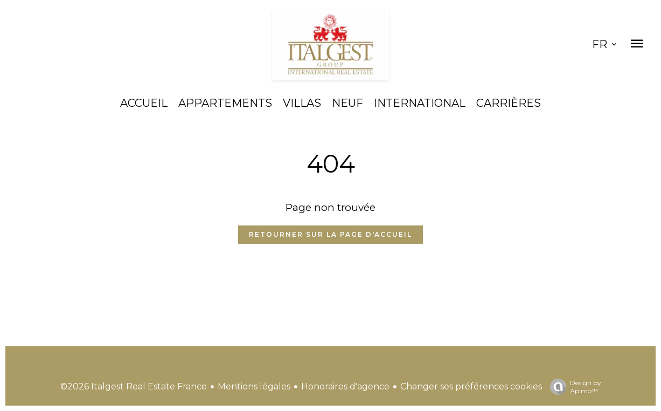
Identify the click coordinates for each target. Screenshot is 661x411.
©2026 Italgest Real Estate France (133, 386)
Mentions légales (254, 386)
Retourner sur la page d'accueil (330, 234)
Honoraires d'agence (345, 386)
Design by (573, 387)
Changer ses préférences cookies (471, 386)
